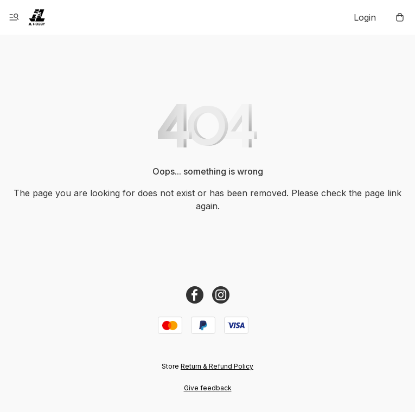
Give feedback (208, 388)
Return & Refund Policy (217, 366)
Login (365, 17)
